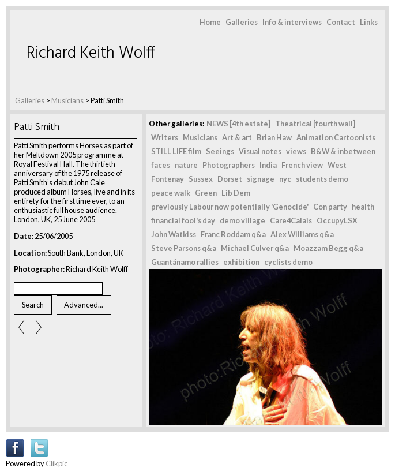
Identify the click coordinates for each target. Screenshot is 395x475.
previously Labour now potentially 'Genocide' (230, 206)
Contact (340, 22)
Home (210, 22)
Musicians (67, 100)
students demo (322, 179)
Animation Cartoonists (335, 137)
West (337, 165)
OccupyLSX (337, 220)
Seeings (220, 151)
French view (302, 165)
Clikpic (56, 463)
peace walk (170, 192)
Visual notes (260, 151)
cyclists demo (288, 262)
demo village (242, 220)
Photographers (228, 165)
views (296, 151)
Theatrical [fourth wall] (315, 123)
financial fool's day (183, 220)
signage (260, 179)
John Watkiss (173, 234)
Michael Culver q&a (255, 248)
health (363, 206)
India (268, 165)
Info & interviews (292, 22)
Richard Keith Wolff (91, 53)
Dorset (229, 179)
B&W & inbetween (343, 151)
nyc (285, 179)
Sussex (201, 179)
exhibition (241, 262)
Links (369, 22)
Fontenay (167, 179)
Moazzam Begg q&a (328, 248)
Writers (164, 137)
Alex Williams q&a (302, 234)
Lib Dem (235, 192)
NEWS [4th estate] (238, 123)
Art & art (237, 137)
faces (160, 165)
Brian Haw (274, 137)
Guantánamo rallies (185, 262)
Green (206, 192)
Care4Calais (291, 220)
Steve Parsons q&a (183, 248)
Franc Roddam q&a (233, 234)
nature (186, 165)
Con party (330, 206)
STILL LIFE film (176, 151)
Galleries (241, 22)
